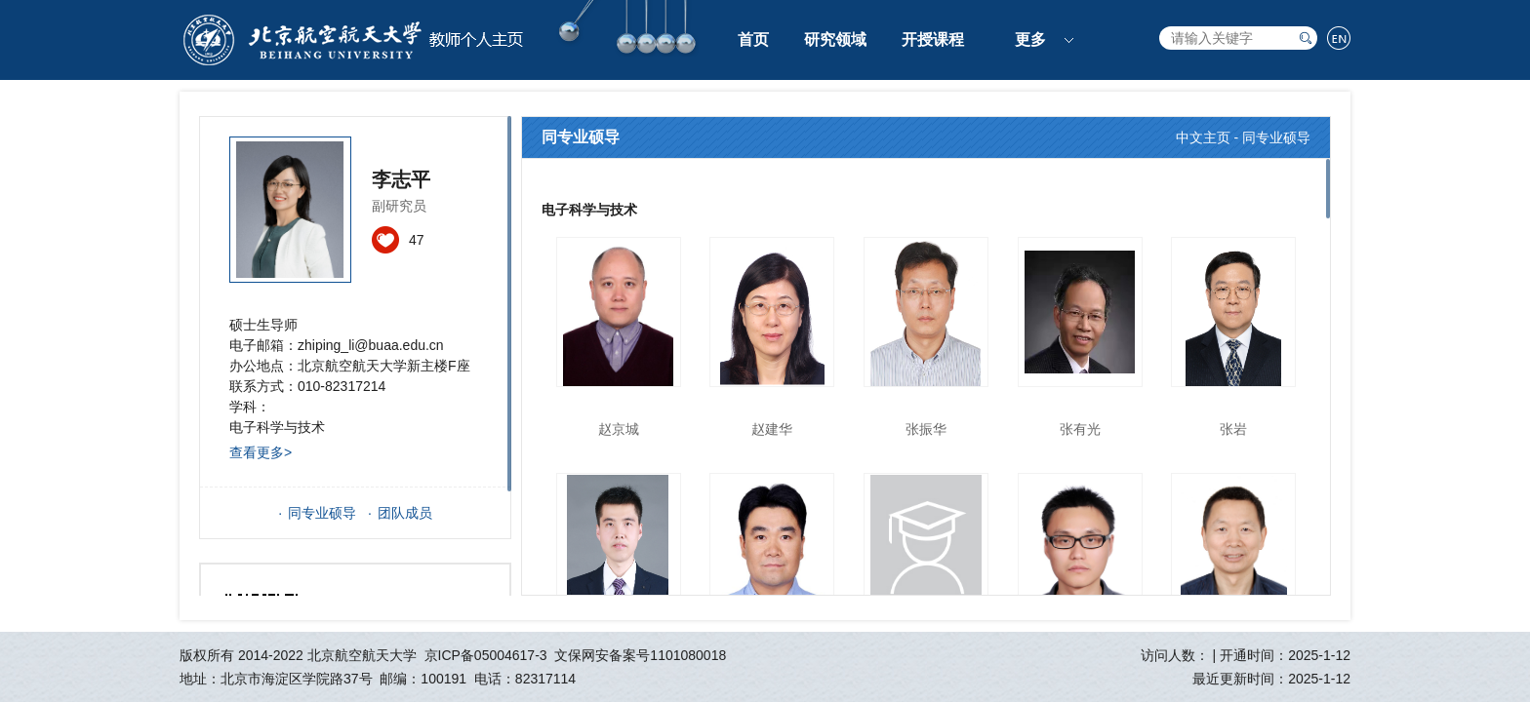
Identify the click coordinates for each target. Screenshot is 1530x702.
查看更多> (260, 452)
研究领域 (835, 39)
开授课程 (933, 39)
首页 (753, 39)
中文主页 (1203, 137)
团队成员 (405, 513)
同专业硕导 (322, 513)
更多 (1030, 39)
